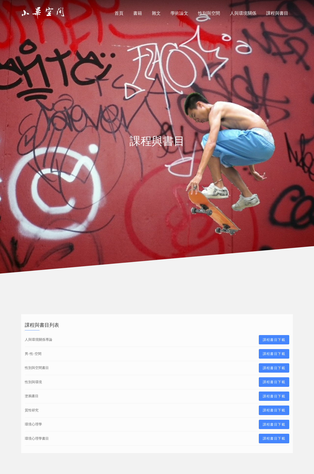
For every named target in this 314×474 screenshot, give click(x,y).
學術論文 (179, 13)
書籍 (137, 13)
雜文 (156, 13)
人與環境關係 (243, 13)
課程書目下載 (274, 340)
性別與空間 (209, 13)
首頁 (119, 13)
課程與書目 (277, 13)
